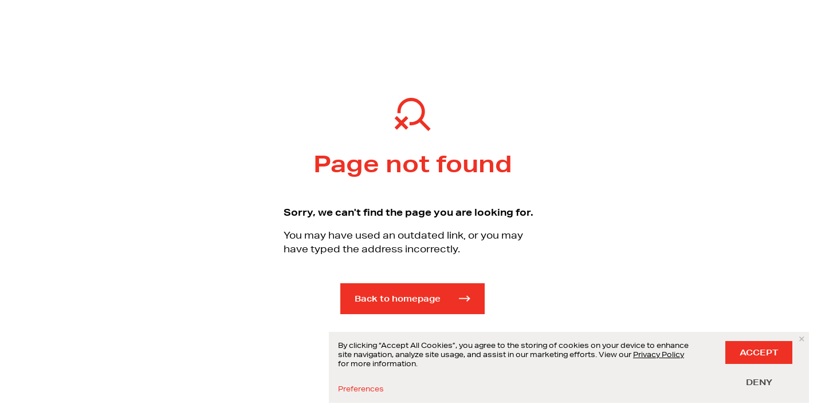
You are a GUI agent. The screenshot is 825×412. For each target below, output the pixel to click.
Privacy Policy (658, 354)
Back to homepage (412, 299)
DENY (759, 382)
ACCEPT (759, 352)
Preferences (361, 389)
